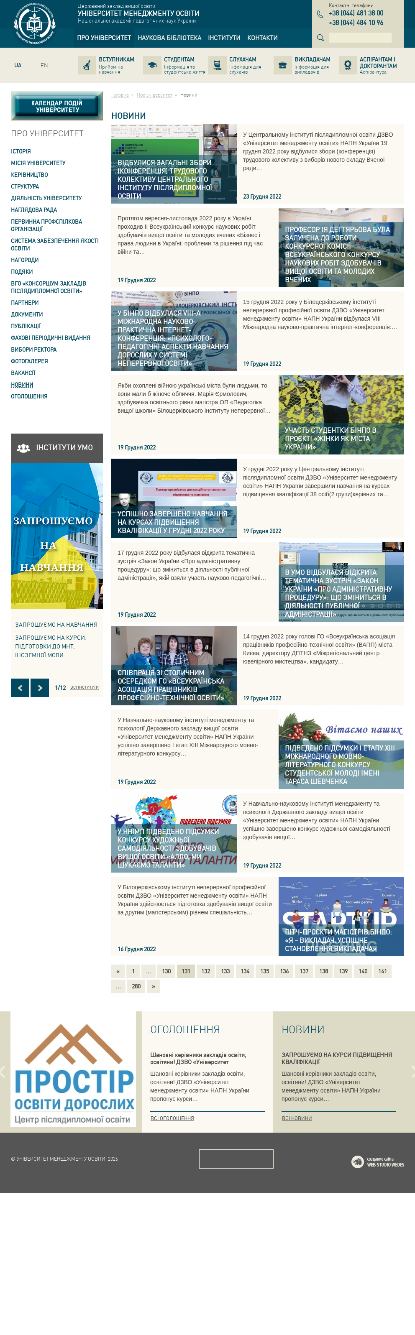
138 (323, 971)
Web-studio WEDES (388, 1305)
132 (205, 971)
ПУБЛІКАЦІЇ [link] (26, 325)
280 (136, 986)
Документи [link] (27, 314)
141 (382, 971)
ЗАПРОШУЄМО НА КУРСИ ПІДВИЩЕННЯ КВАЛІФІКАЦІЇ (337, 1058)
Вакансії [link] (23, 372)
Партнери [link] (24, 302)
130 (166, 971)
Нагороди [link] (24, 259)
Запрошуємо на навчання (56, 624)
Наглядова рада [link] (34, 209)
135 (264, 971)
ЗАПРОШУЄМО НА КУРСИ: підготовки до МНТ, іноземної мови (51, 646)
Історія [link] (21, 151)
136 (284, 971)
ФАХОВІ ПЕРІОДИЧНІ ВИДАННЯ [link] (50, 337)
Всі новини (297, 1118)
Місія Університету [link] (38, 162)
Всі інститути (84, 686)
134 (245, 971)
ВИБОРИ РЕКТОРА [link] (33, 349)
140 (363, 971)
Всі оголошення (172, 1118)
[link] (104, 38)
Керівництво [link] (29, 174)
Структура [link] (25, 186)
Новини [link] (22, 384)
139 (343, 971)
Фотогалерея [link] (29, 361)
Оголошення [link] (29, 396)
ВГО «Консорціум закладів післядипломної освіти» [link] (48, 287)
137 (304, 971)
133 (225, 971)
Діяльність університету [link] (46, 198)
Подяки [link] (22, 271)
